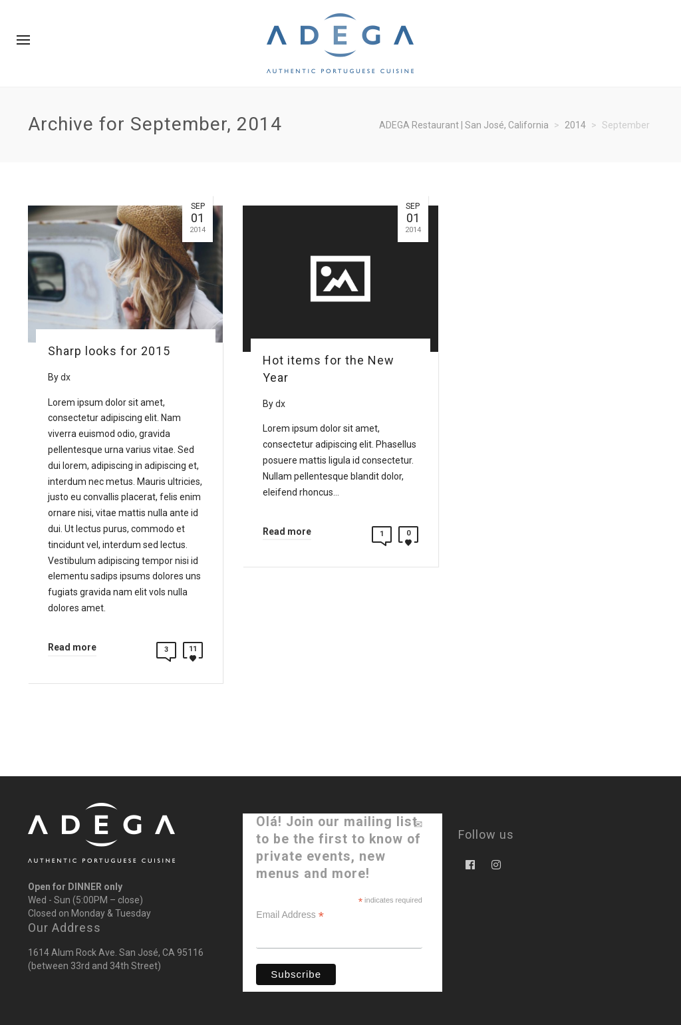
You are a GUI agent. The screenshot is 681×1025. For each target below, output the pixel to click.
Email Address (290, 915)
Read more (72, 647)
